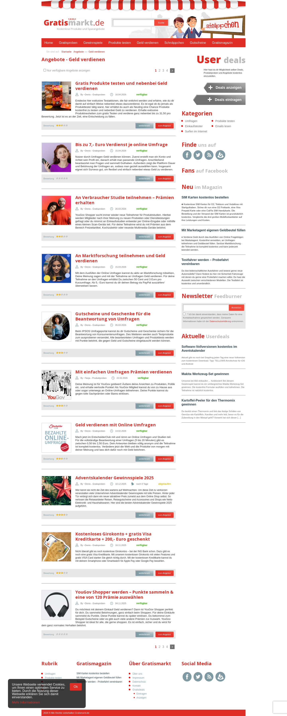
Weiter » (172, 70)
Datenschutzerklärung (220, 321)
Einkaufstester (194, 126)
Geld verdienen (147, 42)
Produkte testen (119, 42)
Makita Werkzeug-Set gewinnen (205, 374)
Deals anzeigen (229, 88)
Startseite (66, 51)
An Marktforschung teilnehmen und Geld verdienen (120, 258)
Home (48, 42)
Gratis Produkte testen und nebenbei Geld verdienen (121, 85)
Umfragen (191, 121)
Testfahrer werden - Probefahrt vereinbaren (99, 681)
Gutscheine (198, 42)
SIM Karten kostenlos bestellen (205, 197)
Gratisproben (68, 42)
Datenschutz (139, 681)
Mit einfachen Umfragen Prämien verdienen (123, 372)
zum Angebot (164, 125)
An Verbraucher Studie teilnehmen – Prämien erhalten (124, 200)
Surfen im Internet (196, 131)
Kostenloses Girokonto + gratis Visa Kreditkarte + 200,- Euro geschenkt (113, 536)
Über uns (137, 673)
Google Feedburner (220, 155)
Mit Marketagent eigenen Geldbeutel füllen (214, 230)
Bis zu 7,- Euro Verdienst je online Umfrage (121, 144)
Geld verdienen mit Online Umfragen (115, 425)
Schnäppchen (174, 42)
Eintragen (142, 693)
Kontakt (137, 685)
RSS (208, 155)
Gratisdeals (139, 689)
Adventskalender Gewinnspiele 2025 (114, 478)
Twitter (198, 155)
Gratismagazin (222, 42)
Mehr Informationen (26, 702)
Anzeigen (141, 697)
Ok (76, 686)
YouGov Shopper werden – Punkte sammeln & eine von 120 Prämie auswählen (124, 594)
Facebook (187, 155)
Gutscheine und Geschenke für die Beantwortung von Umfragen (112, 316)
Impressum (138, 677)
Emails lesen (223, 126)
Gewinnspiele (92, 42)
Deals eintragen (228, 100)
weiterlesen (144, 125)
